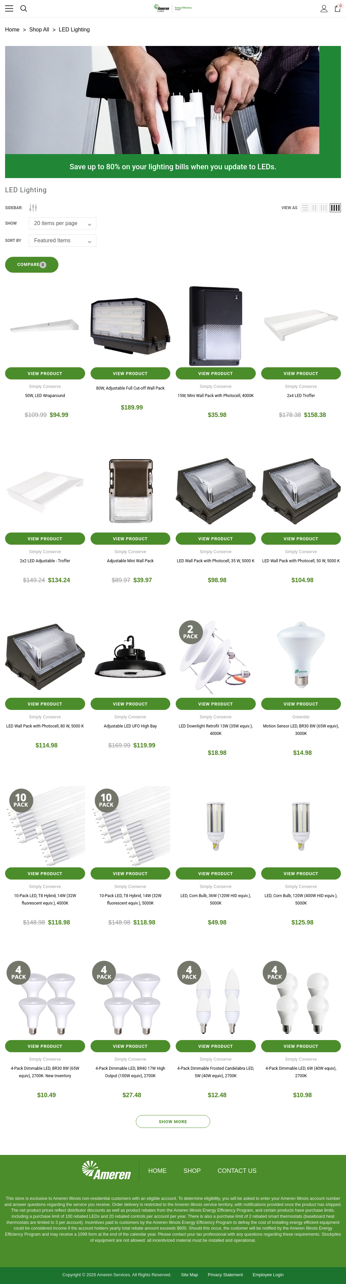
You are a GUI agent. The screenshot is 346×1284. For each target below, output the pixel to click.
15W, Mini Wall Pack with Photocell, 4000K (216, 395)
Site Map (189, 1274)
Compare (31, 265)
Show (11, 223)
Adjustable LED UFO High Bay (130, 726)
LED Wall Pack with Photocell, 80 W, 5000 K (45, 726)
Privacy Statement (225, 1274)
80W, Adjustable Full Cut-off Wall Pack (130, 388)
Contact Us (237, 1170)
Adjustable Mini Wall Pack (130, 561)
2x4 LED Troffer (301, 395)
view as (289, 207)
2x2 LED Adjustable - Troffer (45, 561)
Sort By (13, 240)
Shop (192, 1170)
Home (157, 1170)
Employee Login (268, 1274)
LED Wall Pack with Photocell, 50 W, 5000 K (301, 561)
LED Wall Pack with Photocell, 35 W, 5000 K (215, 561)
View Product (45, 373)
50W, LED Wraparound (45, 395)
